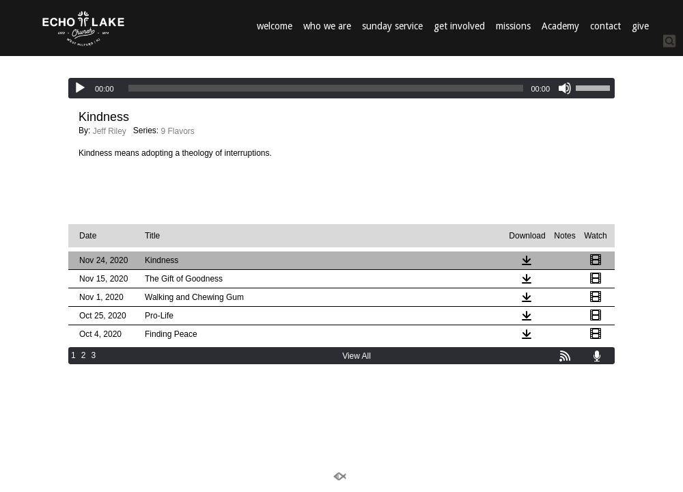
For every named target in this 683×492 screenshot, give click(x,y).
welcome (274, 25)
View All (356, 356)
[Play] (80, 88)
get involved (459, 25)
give (640, 25)
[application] (341, 88)
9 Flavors (178, 131)
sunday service (392, 25)
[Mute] (565, 88)
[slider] (326, 88)
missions (513, 25)
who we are (327, 25)
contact (605, 25)
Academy (560, 25)
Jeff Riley (109, 131)
